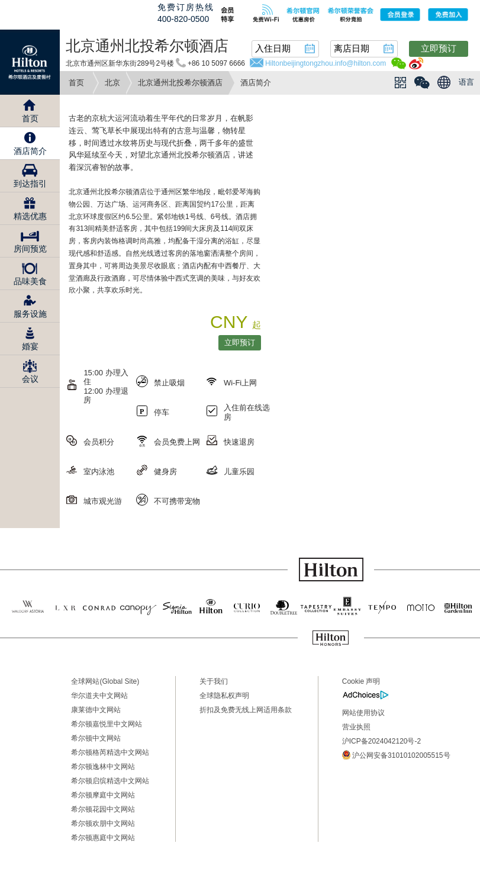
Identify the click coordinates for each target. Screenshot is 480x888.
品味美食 (30, 281)
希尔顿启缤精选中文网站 (110, 781)
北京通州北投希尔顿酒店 (180, 82)
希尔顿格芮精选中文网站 (110, 752)
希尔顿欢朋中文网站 (103, 823)
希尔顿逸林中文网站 (103, 766)
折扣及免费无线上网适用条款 (245, 710)
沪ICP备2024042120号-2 (381, 741)
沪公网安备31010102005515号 (396, 755)
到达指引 (30, 183)
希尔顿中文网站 (96, 738)
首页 (76, 82)
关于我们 (213, 681)
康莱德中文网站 (96, 710)
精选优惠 (30, 216)
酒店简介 (30, 151)
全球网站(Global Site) (105, 681)
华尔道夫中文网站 (99, 695)
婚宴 (30, 346)
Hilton (30, 62)
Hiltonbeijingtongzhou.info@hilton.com (325, 63)
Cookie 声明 (361, 681)
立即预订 (438, 48)
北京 (112, 82)
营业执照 (356, 727)
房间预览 (30, 248)
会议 (30, 379)
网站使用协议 (363, 713)
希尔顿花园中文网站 (103, 809)
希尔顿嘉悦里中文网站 (106, 724)
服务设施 (30, 313)
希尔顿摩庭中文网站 (103, 795)
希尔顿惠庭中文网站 (103, 838)
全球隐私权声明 (224, 695)
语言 (466, 82)
